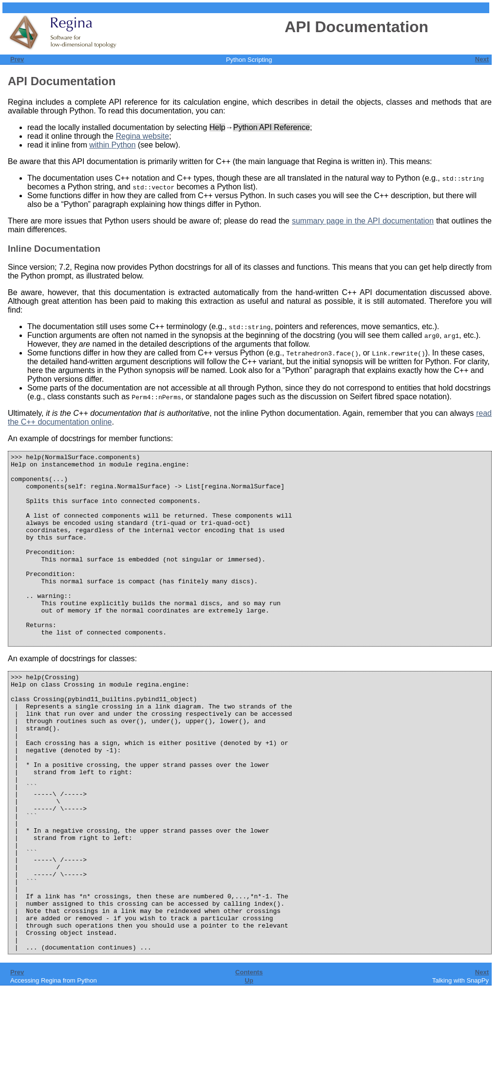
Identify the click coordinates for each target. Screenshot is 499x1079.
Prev (17, 59)
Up (249, 1074)
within (112, 145)
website (142, 136)
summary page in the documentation (363, 221)
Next (482, 59)
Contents (249, 1065)
